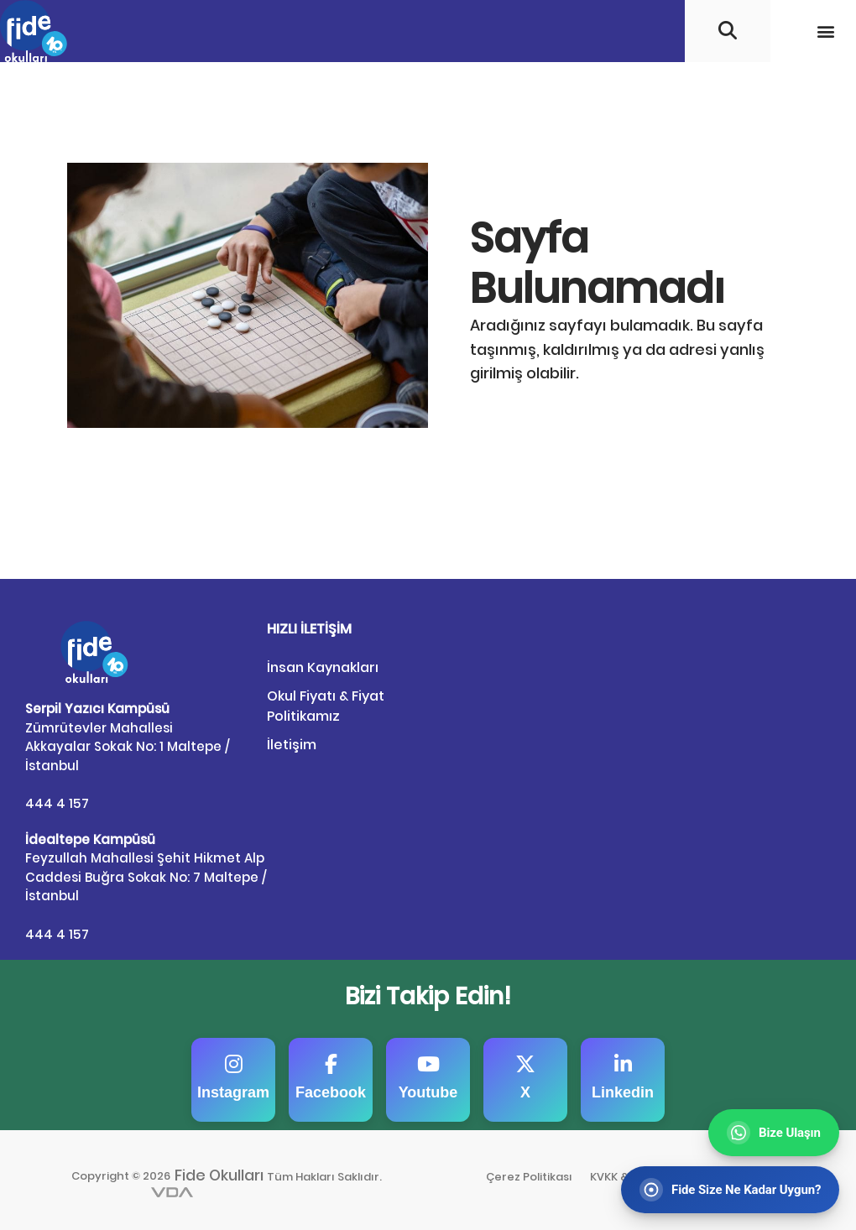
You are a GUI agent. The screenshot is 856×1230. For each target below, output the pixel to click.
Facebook (330, 1076)
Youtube (428, 1076)
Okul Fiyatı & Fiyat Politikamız (325, 706)
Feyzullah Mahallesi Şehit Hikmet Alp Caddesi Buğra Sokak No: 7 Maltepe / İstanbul (146, 867)
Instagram (233, 1076)
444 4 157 (56, 802)
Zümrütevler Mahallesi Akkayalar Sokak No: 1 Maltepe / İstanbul (127, 737)
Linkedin (623, 1076)
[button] (825, 30)
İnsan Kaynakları (322, 667)
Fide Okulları (220, 1173)
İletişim (291, 744)
